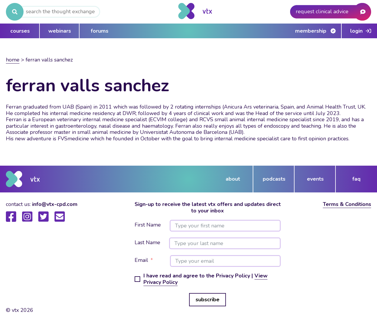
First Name (148, 225)
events (315, 178)
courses (20, 30)
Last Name (147, 242)
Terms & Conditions (347, 204)
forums (99, 30)
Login (356, 30)
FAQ (356, 178)
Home (12, 59)
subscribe (207, 299)
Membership (310, 30)
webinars (59, 30)
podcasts (274, 178)
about (233, 178)
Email (141, 260)
